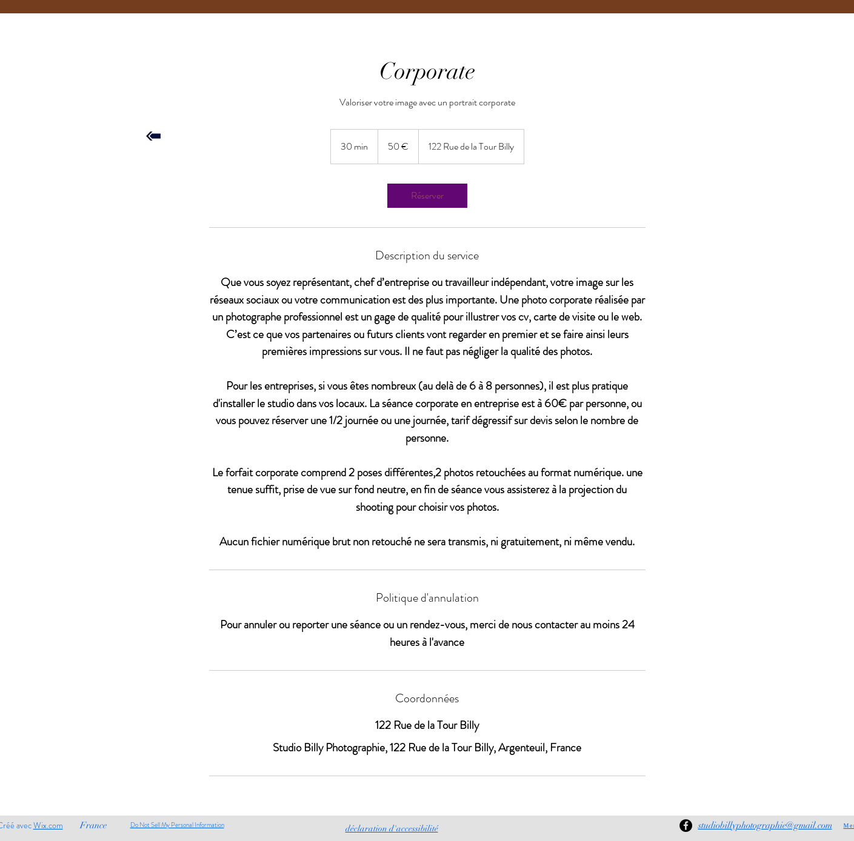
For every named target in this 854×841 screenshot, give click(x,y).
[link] (427, 196)
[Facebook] (685, 825)
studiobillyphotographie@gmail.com (765, 825)
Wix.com (48, 825)
